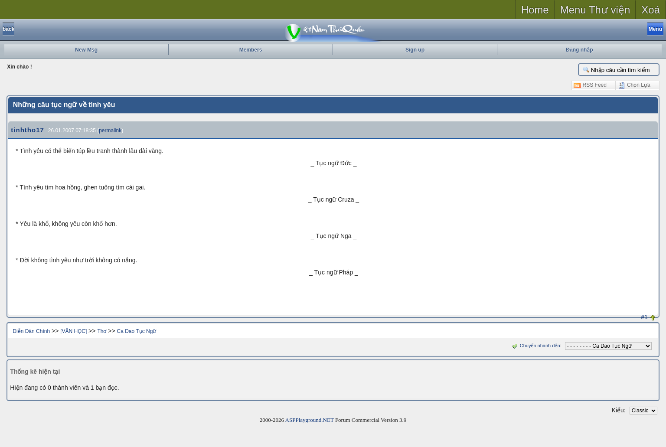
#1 (644, 316)
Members (250, 50)
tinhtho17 (27, 130)
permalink (110, 130)
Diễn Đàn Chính (31, 331)
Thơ (101, 331)
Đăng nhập (579, 50)
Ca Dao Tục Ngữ (137, 331)
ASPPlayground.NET (309, 420)
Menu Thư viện (595, 10)
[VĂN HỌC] (73, 331)
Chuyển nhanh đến (535, 345)
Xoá (650, 10)
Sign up (414, 50)
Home (535, 10)
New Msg (86, 50)
